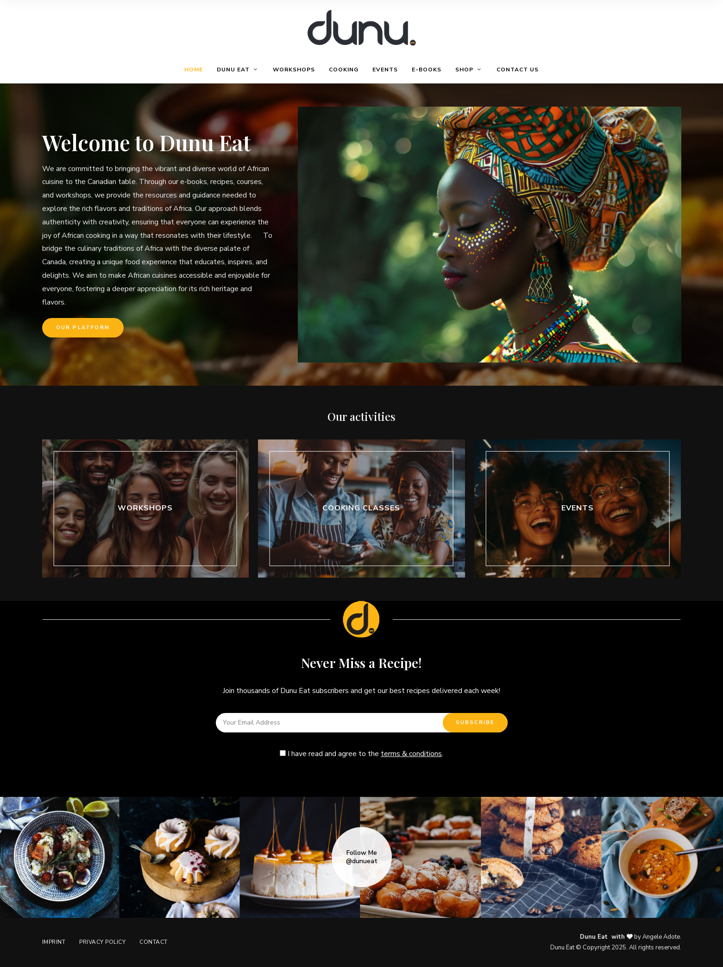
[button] (83, 327)
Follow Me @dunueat (361, 857)
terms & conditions (411, 754)
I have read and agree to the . (361, 754)
